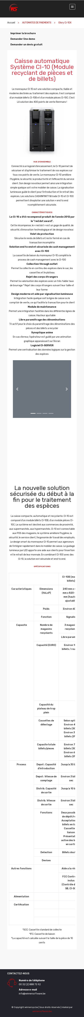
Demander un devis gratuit (26, 44)
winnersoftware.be (42, 1011)
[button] (17, 389)
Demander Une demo (22, 39)
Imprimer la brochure (23, 33)
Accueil (11, 22)
